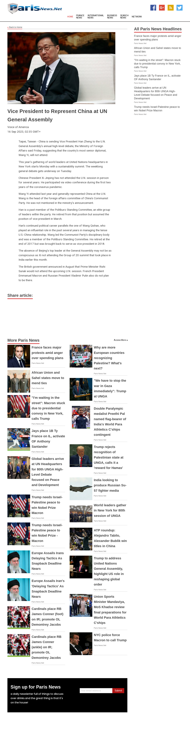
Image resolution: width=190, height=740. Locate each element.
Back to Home (14, 27)
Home (70, 17)
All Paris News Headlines (158, 29)
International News (96, 16)
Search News (124, 16)
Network (137, 17)
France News (80, 16)
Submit (118, 690)
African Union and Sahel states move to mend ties (48, 378)
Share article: (20, 295)
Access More (120, 340)
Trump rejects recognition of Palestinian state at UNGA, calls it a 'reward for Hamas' (108, 457)
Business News (112, 16)
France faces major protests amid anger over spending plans (47, 353)
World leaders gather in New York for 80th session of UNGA (110, 510)
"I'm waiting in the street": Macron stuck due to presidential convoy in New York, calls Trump (48, 408)
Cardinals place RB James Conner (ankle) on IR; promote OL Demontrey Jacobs (46, 647)
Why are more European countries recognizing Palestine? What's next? (109, 358)
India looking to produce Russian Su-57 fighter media (110, 485)
